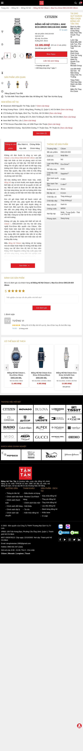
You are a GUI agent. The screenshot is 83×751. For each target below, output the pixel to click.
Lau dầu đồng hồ (48, 506)
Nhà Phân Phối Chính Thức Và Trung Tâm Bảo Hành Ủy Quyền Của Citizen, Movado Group (41, 58)
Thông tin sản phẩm (10, 146)
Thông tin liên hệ (13, 493)
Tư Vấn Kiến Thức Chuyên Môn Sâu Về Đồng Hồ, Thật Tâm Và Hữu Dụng (31, 97)
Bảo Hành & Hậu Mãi (23, 146)
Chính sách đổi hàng (15, 506)
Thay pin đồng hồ (48, 499)
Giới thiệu (28, 506)
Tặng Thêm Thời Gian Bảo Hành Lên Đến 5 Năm (41, 83)
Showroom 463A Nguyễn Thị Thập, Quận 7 (25, 106)
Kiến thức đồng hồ (31, 513)
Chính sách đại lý (13, 509)
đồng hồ (7, 182)
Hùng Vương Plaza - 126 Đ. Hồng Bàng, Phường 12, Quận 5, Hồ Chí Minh (37, 109)
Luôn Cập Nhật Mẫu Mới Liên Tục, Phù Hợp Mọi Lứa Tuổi (41, 44)
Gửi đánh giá (41, 308)
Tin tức (27, 509)
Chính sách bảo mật (32, 503)
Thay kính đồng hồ (49, 502)
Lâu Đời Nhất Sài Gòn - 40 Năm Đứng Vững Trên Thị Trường (41, 73)
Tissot (27, 553)
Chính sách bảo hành (15, 497)
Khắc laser (46, 512)
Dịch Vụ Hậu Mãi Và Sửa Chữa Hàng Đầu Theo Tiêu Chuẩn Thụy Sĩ (41, 32)
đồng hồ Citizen (14, 243)
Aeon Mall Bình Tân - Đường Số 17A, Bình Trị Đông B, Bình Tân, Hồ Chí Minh (38, 117)
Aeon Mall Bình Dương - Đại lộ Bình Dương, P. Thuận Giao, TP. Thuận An (36, 128)
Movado (11, 553)
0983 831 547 (12, 547)
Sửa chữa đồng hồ (49, 496)
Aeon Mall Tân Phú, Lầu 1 (18, 120)
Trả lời (14, 328)
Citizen (4, 553)
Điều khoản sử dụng (32, 493)
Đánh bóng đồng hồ (49, 509)
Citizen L (7, 224)
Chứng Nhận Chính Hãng (35, 146)
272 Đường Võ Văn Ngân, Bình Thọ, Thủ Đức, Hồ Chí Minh (31, 113)
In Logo (45, 516)
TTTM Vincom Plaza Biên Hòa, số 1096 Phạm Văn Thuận (30, 124)
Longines (20, 553)
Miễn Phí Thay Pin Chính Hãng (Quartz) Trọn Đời (41, 91)
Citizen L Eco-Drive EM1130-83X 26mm (19, 158)
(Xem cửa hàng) (43, 106)
